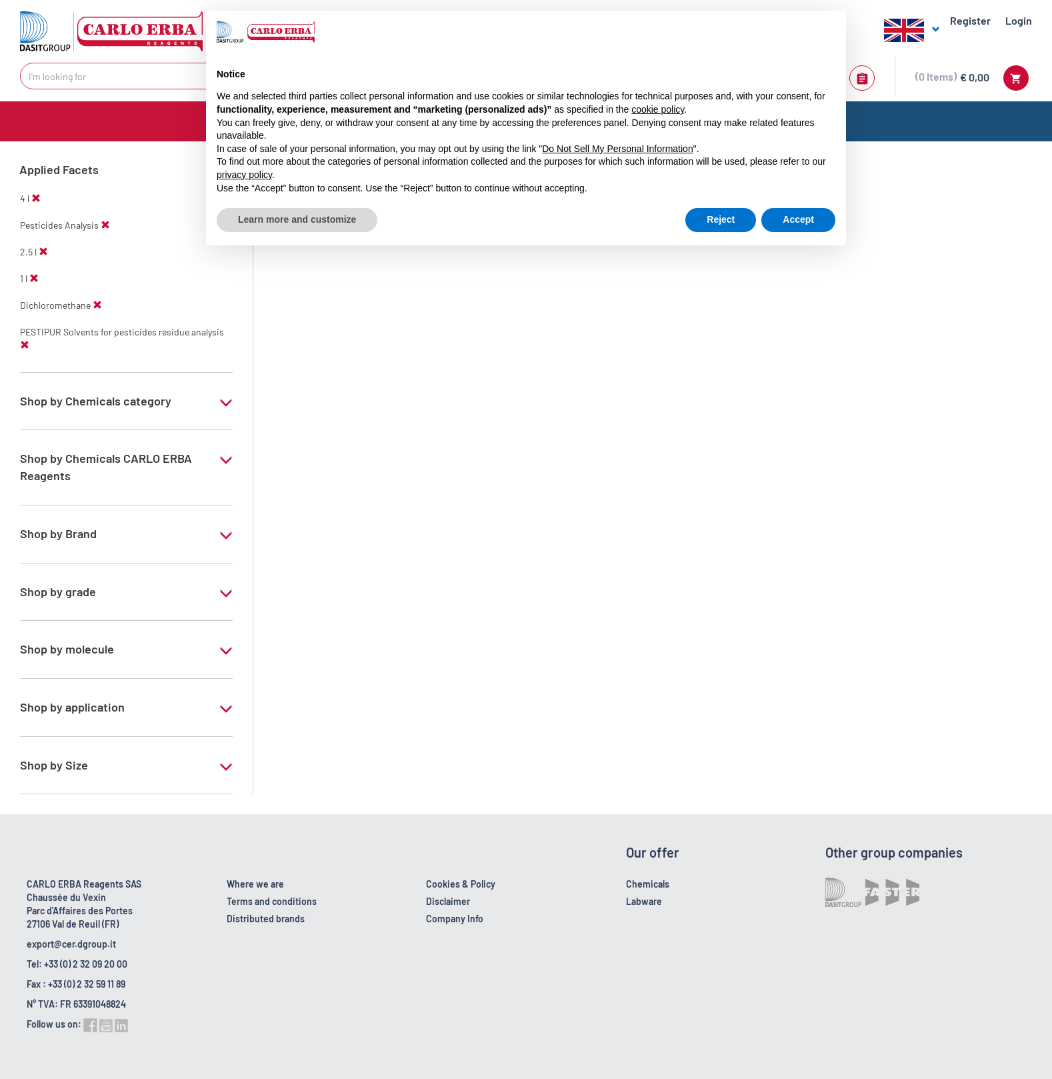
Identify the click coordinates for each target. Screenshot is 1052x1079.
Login (1018, 20)
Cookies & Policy (460, 884)
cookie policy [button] (657, 109)
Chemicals (647, 884)
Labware (644, 901)
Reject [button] (721, 219)
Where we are (255, 884)
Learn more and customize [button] (297, 219)
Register (970, 20)
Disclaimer (448, 901)
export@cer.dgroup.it (71, 944)
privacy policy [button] (244, 174)
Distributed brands (266, 918)
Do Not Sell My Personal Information (617, 148)
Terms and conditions (272, 901)
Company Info (454, 918)
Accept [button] (798, 219)
